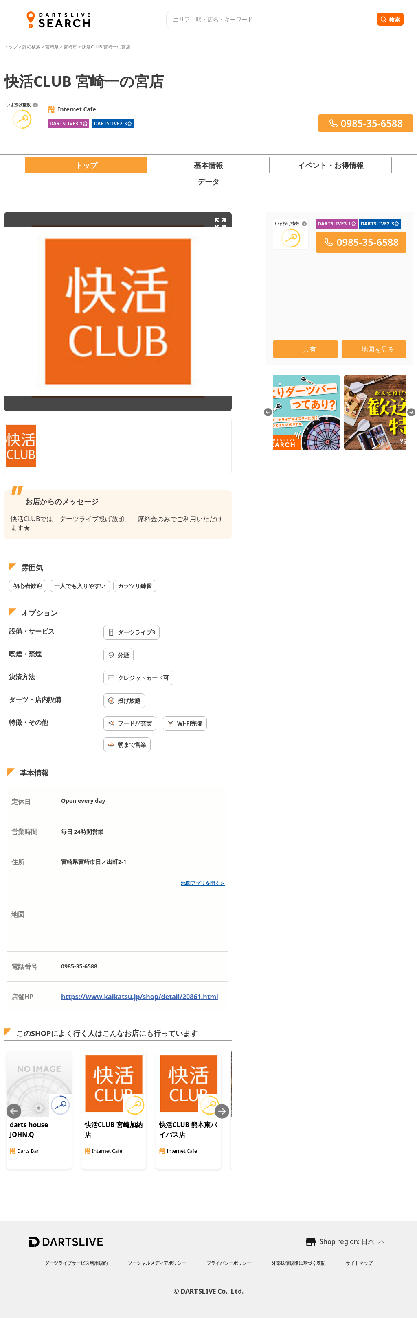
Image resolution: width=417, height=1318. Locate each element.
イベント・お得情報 (331, 165)
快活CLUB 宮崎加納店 (114, 1129)
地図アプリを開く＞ (203, 883)
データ (208, 181)
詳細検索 (32, 47)
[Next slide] (222, 1111)
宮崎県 (52, 47)
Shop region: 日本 (347, 1241)
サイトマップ (359, 1263)
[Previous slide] (14, 1111)
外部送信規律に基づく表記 (298, 1263)
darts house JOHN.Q (29, 1129)
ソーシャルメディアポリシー (157, 1263)
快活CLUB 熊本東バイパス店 (188, 1129)
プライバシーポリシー (228, 1263)
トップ (11, 47)
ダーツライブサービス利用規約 (76, 1263)
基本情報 (208, 165)
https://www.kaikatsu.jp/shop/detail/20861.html (139, 996)
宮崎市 (70, 47)
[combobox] (270, 19)
